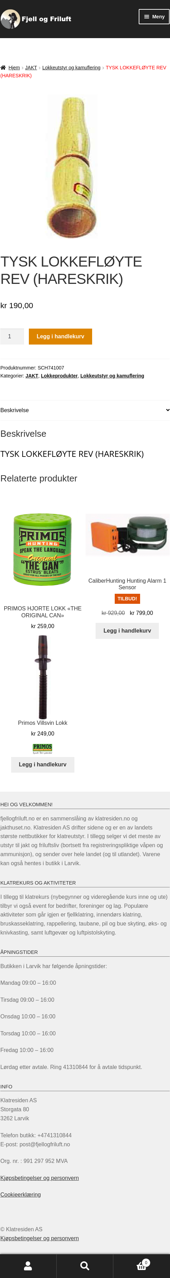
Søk (85, 1266)
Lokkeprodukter (59, 376)
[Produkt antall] (12, 337)
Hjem (14, 67)
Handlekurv (132, 1261)
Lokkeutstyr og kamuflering (71, 67)
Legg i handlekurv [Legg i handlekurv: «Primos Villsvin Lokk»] (42, 764)
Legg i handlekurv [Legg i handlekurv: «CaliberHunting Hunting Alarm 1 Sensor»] (127, 631)
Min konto (28, 1266)
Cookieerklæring (20, 1195)
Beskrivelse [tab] (14, 410)
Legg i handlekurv (60, 336)
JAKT (31, 67)
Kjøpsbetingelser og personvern (39, 1178)
